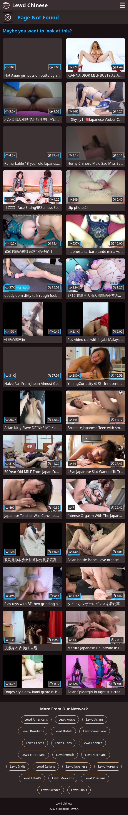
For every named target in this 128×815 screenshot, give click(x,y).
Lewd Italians (45, 766)
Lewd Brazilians (33, 731)
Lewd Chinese (25, 5)
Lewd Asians (95, 719)
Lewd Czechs (35, 743)
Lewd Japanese (76, 766)
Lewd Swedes (50, 790)
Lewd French (65, 755)
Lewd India (18, 766)
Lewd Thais (79, 790)
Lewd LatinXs (32, 778)
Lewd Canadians (94, 731)
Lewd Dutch (63, 743)
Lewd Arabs (67, 719)
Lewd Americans (36, 719)
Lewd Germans (95, 755)
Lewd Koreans (108, 766)
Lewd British (63, 731)
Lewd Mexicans (63, 778)
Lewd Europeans (33, 755)
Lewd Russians (95, 778)
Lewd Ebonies (92, 743)
